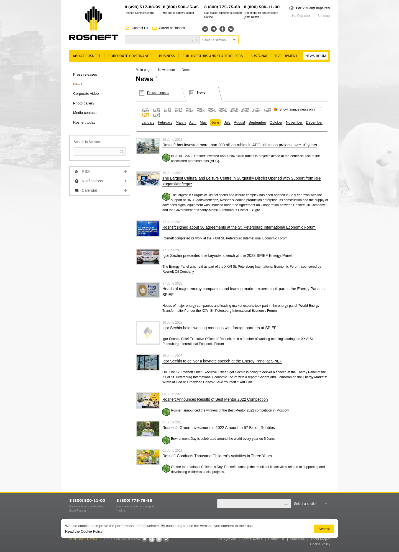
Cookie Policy (320, 544)
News (77, 84)
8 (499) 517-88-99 (142, 7)
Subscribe (297, 539)
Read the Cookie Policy (84, 531)
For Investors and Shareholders (213, 56)
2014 (178, 109)
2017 (212, 109)
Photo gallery (83, 103)
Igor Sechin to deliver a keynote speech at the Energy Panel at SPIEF (222, 361)
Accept (324, 529)
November (294, 122)
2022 (267, 109)
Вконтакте (205, 29)
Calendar (90, 190)
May (203, 122)
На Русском (301, 16)
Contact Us (140, 28)
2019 (234, 109)
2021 (256, 109)
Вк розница (231, 29)
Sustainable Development (273, 56)
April (192, 122)
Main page (143, 70)
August (239, 122)
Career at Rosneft (172, 28)
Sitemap (324, 16)
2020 (245, 109)
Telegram (214, 29)
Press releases (85, 74)
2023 (145, 114)
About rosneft (86, 56)
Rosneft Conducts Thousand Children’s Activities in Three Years (217, 456)
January (148, 122)
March (181, 122)
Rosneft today (84, 122)
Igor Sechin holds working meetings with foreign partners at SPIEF (219, 328)
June (215, 122)
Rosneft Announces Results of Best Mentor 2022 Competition (215, 399)
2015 (189, 109)
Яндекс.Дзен (222, 29)
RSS (86, 171)
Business (167, 56)
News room (315, 56)
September (257, 122)
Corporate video (86, 93)
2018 (223, 109)
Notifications (92, 181)
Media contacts (85, 113)
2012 (156, 109)
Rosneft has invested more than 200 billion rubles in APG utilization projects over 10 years (239, 145)
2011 (145, 109)
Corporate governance (129, 56)
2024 (156, 114)
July (227, 122)
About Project (320, 539)
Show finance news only (297, 109)
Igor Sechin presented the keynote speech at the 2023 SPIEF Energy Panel (227, 255)
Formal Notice (252, 539)
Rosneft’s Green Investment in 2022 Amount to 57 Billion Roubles (218, 427)
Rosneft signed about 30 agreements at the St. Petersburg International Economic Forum (239, 227)
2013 (167, 109)
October (276, 122)
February (165, 122)
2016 (200, 109)
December (314, 122)
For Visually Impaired (313, 8)
